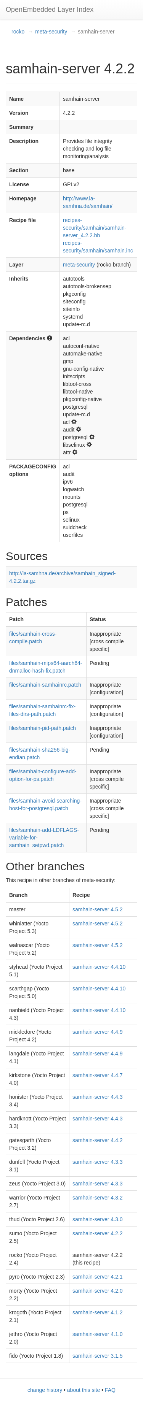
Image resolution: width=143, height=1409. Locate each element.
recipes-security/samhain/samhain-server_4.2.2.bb (95, 227)
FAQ (110, 1390)
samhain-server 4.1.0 (97, 1334)
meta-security (51, 32)
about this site (83, 1390)
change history (44, 1390)
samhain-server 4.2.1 (97, 1277)
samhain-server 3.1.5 (97, 1356)
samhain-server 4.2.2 (97, 1233)
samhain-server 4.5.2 (97, 909)
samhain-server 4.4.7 (97, 1075)
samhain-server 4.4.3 (97, 1097)
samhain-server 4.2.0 (97, 1291)
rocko (17, 32)
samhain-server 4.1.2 (97, 1312)
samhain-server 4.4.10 (98, 967)
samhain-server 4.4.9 (97, 1032)
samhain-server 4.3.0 (97, 1219)
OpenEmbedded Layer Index (49, 9)
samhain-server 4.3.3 (97, 1162)
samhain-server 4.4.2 (97, 1140)
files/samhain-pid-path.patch (42, 728)
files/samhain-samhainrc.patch (45, 685)
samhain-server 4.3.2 (97, 1198)
